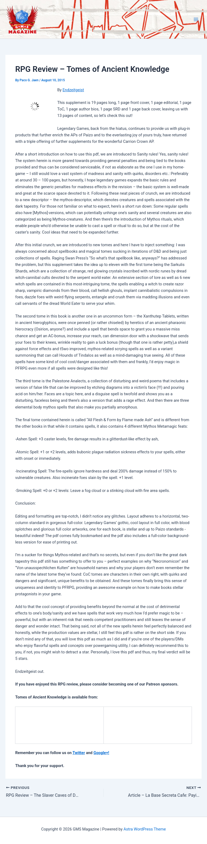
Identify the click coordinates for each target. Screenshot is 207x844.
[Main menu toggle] (196, 19)
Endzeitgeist (73, 89)
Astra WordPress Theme (144, 829)
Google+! (101, 752)
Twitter (79, 752)
